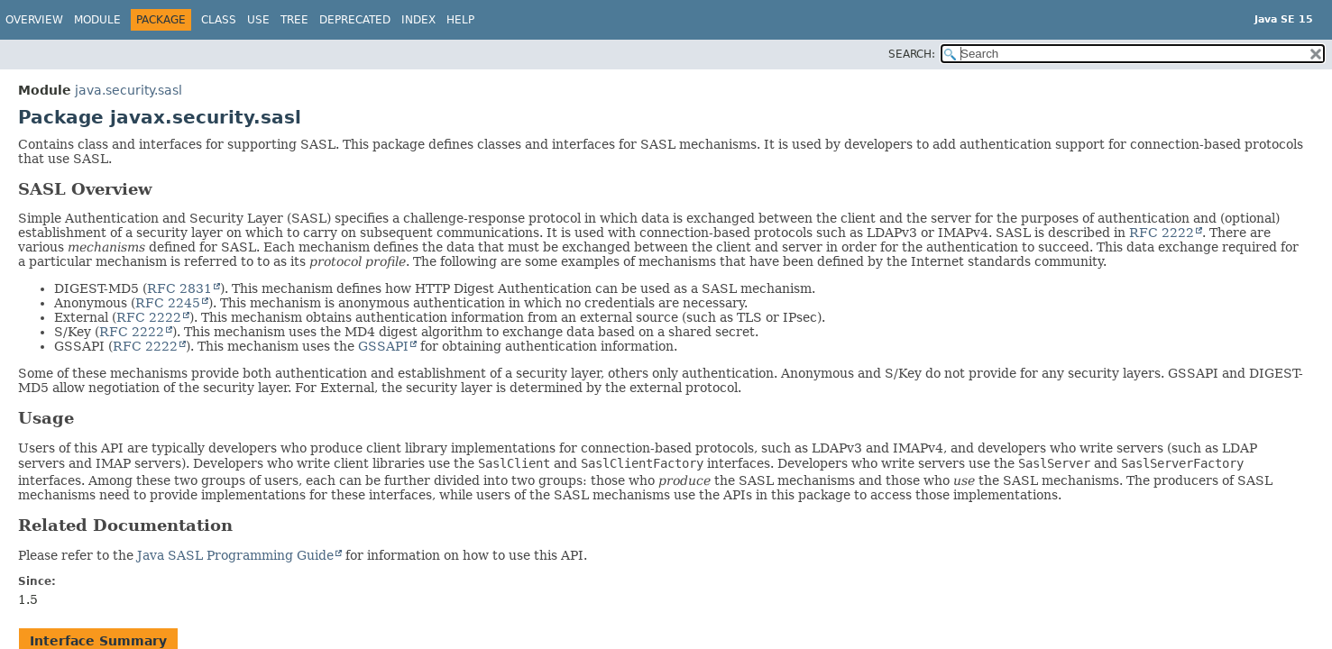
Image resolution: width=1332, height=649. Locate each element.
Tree (294, 20)
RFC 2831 (179, 288)
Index (418, 20)
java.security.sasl (128, 90)
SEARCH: (911, 54)
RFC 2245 (167, 303)
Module (97, 20)
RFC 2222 (1161, 232)
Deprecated (354, 20)
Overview (34, 20)
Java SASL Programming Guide (235, 555)
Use (258, 20)
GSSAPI (383, 346)
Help (460, 20)
